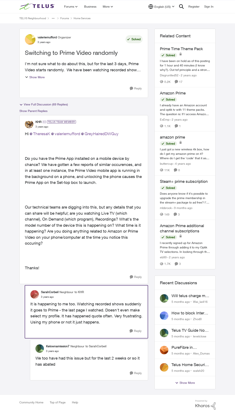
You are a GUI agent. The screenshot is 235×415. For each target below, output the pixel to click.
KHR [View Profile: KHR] (38, 122)
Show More (35, 77)
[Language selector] (161, 6)
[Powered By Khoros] (205, 405)
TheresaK (41, 133)
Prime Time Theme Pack (181, 48)
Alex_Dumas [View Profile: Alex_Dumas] (201, 353)
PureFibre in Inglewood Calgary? (189, 347)
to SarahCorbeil (95, 346)
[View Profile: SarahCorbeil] (34, 294)
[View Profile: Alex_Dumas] (164, 350)
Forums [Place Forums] (64, 18)
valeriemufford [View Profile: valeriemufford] (47, 37)
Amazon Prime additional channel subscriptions (182, 228)
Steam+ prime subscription (184, 181)
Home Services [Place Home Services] (82, 18)
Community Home (31, 402)
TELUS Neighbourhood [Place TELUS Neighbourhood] (32, 18)
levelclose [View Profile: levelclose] (199, 336)
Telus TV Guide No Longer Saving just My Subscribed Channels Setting (188, 330)
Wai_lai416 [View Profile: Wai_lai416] (200, 301)
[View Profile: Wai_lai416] (164, 298)
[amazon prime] (185, 153)
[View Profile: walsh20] (164, 367)
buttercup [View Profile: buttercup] (166, 163)
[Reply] (136, 88)
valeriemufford (67, 133)
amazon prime (172, 137)
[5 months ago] (181, 301)
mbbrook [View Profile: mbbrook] (166, 208)
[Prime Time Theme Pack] (185, 65)
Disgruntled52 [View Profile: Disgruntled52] (169, 75)
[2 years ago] (188, 75)
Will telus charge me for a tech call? (189, 295)
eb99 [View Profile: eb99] (163, 257)
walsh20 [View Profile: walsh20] (198, 370)
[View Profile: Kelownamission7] (39, 348)
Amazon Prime (173, 93)
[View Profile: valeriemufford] (30, 39)
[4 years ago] (182, 163)
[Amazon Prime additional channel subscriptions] (185, 247)
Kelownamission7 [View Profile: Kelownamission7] (57, 346)
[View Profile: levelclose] (164, 333)
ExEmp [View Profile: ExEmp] (164, 119)
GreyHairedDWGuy (102, 133)
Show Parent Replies (33, 111)
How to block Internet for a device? (191, 313)
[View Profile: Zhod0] (164, 315)
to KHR (79, 292)
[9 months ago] (182, 208)
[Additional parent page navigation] (53, 18)
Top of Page (58, 402)
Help (75, 402)
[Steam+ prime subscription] (185, 198)
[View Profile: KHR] (29, 124)
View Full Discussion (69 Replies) (43, 104)
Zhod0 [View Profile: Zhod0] (197, 319)
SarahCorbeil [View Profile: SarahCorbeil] (49, 292)
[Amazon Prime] (185, 109)
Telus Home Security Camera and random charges (190, 364)
